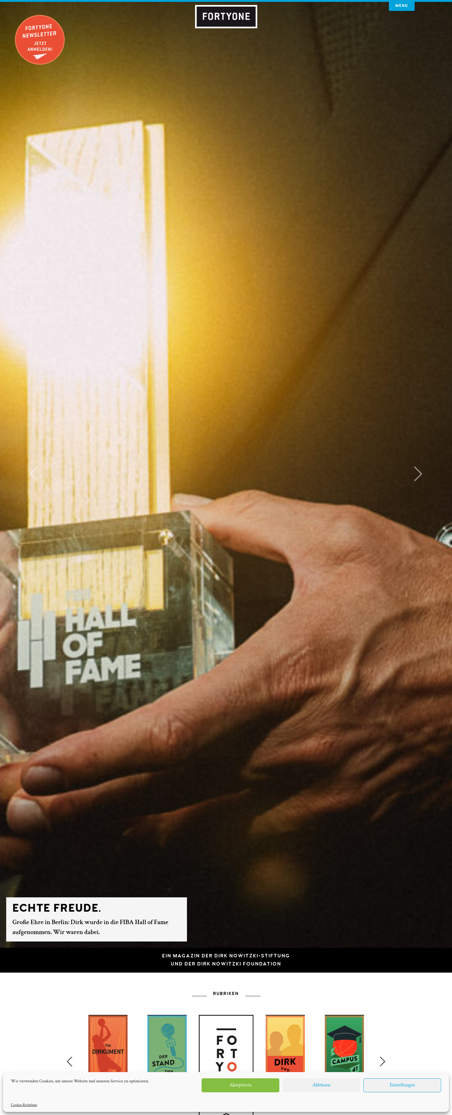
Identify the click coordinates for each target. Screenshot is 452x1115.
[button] (34, 474)
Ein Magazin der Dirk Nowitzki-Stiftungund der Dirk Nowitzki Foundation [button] (226, 960)
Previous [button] (69, 1061)
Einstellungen (402, 1085)
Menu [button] (401, 5)
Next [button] (383, 1061)
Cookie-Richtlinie (24, 1105)
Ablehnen (321, 1085)
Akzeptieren (241, 1085)
